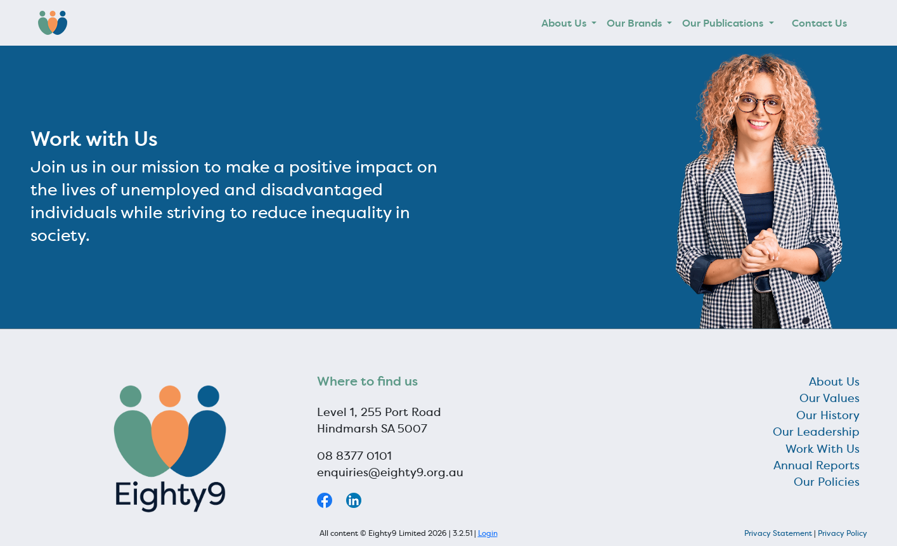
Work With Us (822, 449)
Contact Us (819, 23)
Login (488, 533)
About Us (834, 381)
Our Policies (827, 482)
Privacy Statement (778, 533)
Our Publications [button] (724, 23)
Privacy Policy (842, 533)
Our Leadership (816, 431)
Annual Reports (816, 465)
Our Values (829, 398)
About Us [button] (565, 23)
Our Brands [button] (635, 23)
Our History (828, 415)
